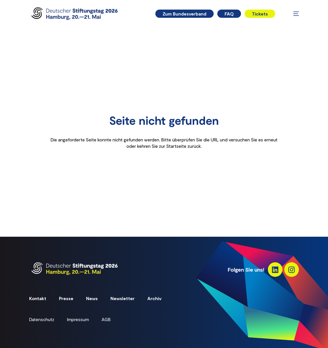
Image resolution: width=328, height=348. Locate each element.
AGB (106, 319)
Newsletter (122, 298)
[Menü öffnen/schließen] (296, 14)
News (92, 298)
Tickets (260, 13)
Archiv (154, 298)
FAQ (229, 13)
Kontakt (37, 298)
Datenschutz (41, 319)
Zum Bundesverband (184, 13)
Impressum (78, 319)
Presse (66, 298)
